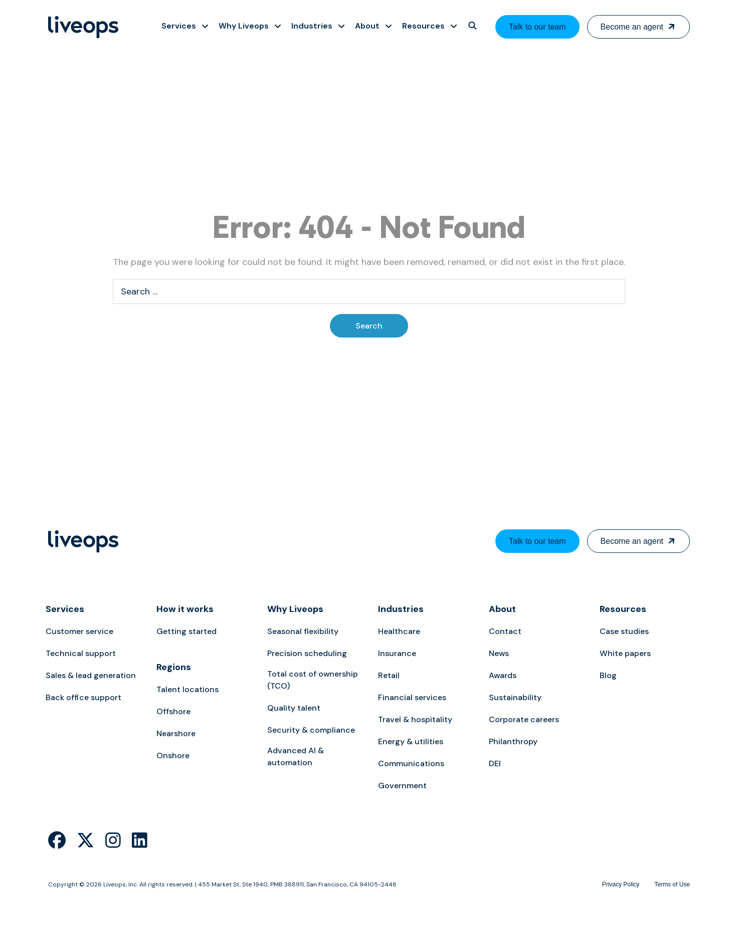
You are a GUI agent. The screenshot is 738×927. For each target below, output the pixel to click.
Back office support (83, 697)
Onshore (173, 755)
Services (65, 609)
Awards (502, 675)
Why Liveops (295, 609)
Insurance (397, 653)
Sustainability (515, 697)
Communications (411, 763)
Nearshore (176, 733)
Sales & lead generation (91, 675)
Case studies (624, 631)
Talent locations (187, 689)
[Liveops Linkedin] (139, 840)
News (499, 653)
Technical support (81, 653)
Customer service (79, 631)
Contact (505, 631)
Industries (401, 609)
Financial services (412, 697)
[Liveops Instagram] (113, 840)
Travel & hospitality (415, 719)
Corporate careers (524, 719)
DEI (495, 763)
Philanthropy (513, 741)
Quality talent (293, 708)
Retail (389, 675)
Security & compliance (311, 730)
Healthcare (399, 631)
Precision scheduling (307, 653)
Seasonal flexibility (302, 631)
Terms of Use (672, 884)
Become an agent (632, 27)
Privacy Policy (621, 884)
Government (402, 785)
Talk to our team (537, 27)
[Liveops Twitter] (85, 840)
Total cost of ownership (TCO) (312, 680)
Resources (623, 609)
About (502, 609)
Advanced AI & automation (295, 756)
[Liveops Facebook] (57, 840)
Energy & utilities (410, 741)
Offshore (173, 711)
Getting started (186, 631)
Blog (608, 675)
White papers (625, 653)
